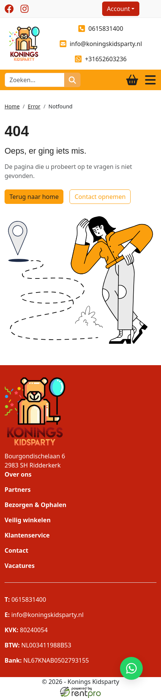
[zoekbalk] (35, 80)
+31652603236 (100, 59)
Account (118, 9)
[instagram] (24, 8)
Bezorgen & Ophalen (35, 505)
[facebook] (9, 8)
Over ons (18, 474)
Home (12, 106)
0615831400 (100, 28)
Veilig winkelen (28, 520)
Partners (18, 489)
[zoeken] (72, 80)
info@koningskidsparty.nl (100, 44)
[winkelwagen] (132, 80)
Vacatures (20, 565)
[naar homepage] (22, 43)
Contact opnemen (99, 196)
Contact (16, 550)
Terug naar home (33, 196)
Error (34, 106)
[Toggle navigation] (150, 80)
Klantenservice (27, 535)
